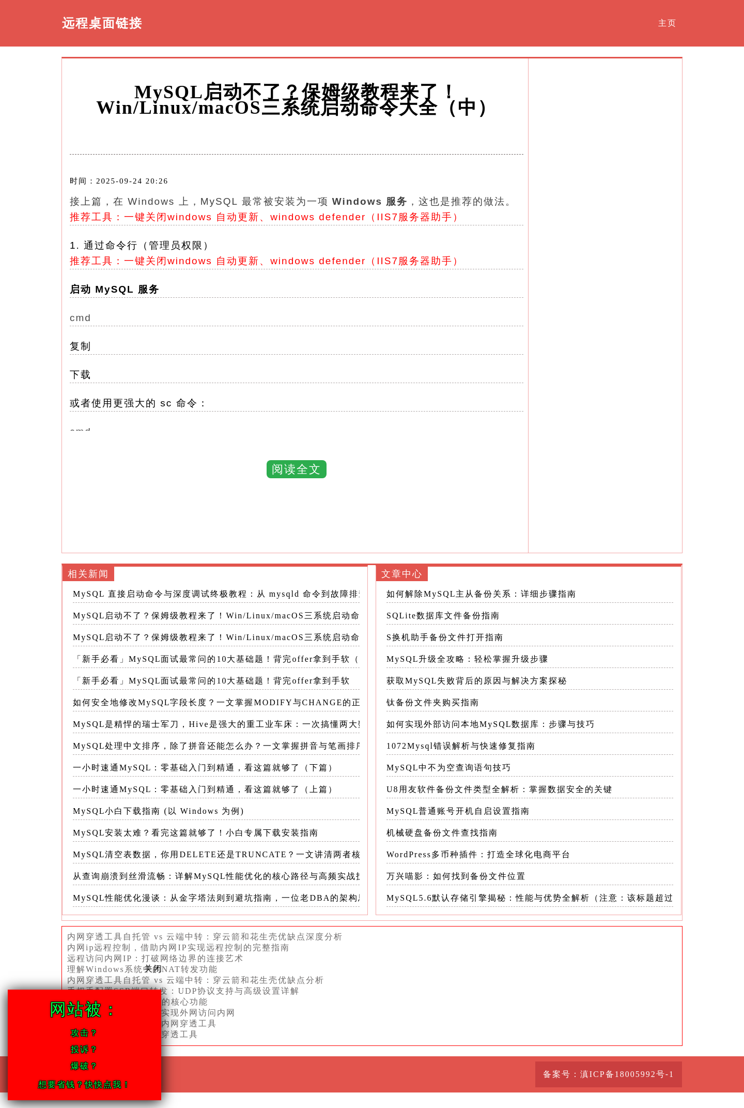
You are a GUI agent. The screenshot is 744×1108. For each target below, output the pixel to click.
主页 (667, 23)
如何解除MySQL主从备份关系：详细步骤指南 (481, 593)
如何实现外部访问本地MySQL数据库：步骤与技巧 (490, 724)
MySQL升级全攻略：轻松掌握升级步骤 (467, 659)
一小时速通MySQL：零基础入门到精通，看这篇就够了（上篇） (205, 789)
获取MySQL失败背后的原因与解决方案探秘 (476, 680)
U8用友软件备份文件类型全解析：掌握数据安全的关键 (499, 789)
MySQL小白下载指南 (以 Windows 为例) (158, 811)
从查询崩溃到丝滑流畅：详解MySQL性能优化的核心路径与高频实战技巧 (224, 876)
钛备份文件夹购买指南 (432, 702)
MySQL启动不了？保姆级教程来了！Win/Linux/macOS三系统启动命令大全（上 (240, 637)
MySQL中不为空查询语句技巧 (449, 767)
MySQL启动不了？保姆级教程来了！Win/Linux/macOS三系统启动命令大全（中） (244, 615)
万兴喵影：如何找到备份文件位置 (456, 876)
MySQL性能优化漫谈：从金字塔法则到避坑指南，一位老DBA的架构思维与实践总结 (248, 897)
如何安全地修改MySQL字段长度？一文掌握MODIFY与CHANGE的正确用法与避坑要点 (254, 702)
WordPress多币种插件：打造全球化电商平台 (478, 854)
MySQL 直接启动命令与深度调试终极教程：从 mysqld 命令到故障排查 (220, 593)
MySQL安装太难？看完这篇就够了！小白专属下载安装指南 (196, 832)
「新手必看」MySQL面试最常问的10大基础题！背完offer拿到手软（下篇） (230, 659)
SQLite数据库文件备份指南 (443, 615)
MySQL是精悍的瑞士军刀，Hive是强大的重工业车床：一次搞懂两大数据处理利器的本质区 (262, 724)
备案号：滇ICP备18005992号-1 (608, 1074)
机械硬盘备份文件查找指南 (442, 832)
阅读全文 (296, 469)
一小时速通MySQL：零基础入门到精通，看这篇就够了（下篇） (205, 767)
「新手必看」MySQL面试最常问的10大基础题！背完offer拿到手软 (211, 680)
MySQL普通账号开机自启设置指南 (458, 811)
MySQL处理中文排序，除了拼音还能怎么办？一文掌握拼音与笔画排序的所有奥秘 (242, 745)
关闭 (153, 968)
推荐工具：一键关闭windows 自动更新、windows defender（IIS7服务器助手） (266, 216)
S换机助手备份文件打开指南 (445, 637)
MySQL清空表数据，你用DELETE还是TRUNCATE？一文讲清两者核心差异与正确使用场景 (263, 854)
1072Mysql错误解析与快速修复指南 (461, 745)
